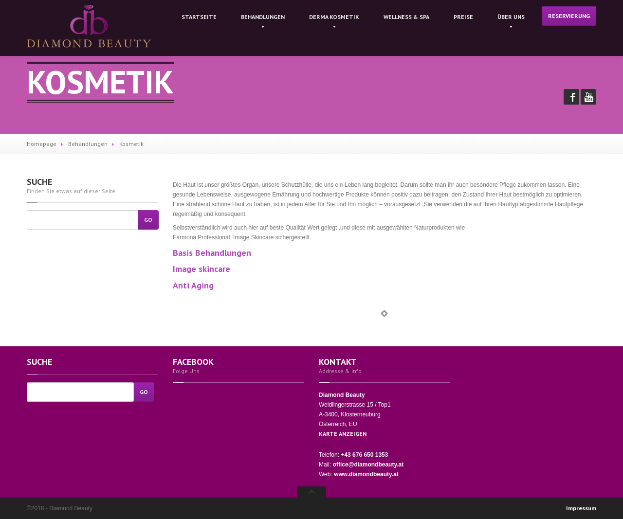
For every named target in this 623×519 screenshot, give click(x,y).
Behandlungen (263, 16)
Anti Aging (193, 285)
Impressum (581, 508)
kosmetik (334, 16)
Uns (511, 16)
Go (148, 219)
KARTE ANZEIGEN (342, 433)
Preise (463, 16)
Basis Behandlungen (212, 252)
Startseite (199, 16)
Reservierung (569, 15)
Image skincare (201, 268)
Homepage (41, 143)
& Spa (406, 16)
